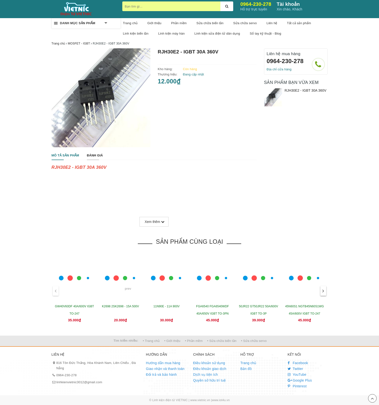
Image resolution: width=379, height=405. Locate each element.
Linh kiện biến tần (136, 33)
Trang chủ (130, 23)
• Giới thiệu (172, 341)
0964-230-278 (255, 4)
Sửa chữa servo (245, 23)
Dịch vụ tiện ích (205, 374)
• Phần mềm (194, 341)
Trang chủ (248, 363)
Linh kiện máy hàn (171, 33)
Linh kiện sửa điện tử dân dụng (217, 33)
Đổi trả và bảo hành (161, 374)
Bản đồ (246, 369)
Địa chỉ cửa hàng (279, 69)
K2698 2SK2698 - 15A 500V (120, 306)
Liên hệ (271, 23)
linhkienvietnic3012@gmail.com (79, 382)
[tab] (65, 155)
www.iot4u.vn (221, 400)
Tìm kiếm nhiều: (126, 340)
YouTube (297, 374)
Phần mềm (179, 23)
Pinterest (297, 386)
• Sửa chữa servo (254, 341)
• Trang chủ (151, 341)
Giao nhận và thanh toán (165, 369)
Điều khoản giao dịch (209, 369)
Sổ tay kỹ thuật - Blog (265, 33)
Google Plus (300, 380)
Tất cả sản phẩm (299, 23)
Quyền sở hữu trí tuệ (209, 380)
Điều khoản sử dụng (209, 363)
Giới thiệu (154, 23)
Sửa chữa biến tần (210, 23)
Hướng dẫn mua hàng (163, 363)
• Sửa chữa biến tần (222, 341)
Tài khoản (288, 4)
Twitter (295, 369)
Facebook (298, 363)
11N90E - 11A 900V (166, 306)
